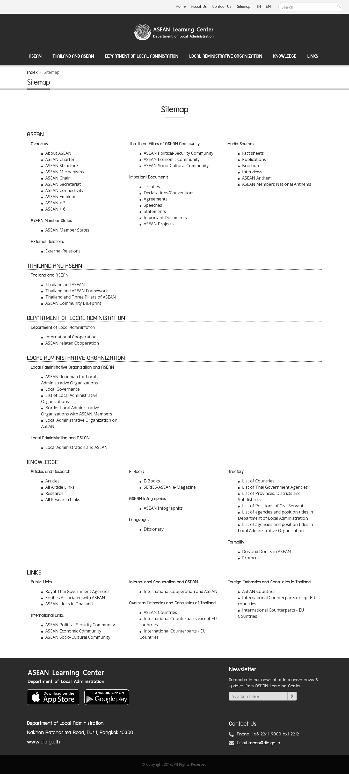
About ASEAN (56, 153)
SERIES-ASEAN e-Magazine (168, 487)
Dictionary (152, 529)
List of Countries (256, 481)
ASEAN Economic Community (170, 159)
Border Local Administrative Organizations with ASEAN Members (76, 411)
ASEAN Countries (158, 612)
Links (312, 56)
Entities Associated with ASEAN (73, 597)
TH (259, 6)
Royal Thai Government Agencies (75, 591)
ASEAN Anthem (255, 178)
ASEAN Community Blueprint (71, 303)
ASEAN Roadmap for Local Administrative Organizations (69, 380)
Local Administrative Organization (225, 56)
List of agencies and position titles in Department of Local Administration (275, 515)
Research (52, 493)
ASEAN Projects (157, 224)
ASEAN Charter (58, 159)
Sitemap (244, 6)
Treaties (150, 186)
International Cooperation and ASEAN (178, 591)
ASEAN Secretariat (61, 184)
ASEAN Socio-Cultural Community (174, 165)
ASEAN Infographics (161, 508)
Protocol (248, 558)
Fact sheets (251, 153)
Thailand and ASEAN (73, 56)
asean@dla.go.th (264, 743)
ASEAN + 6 (53, 209)
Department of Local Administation (141, 56)
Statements (153, 211)
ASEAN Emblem (58, 196)
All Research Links (60, 499)
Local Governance (60, 389)
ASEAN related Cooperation (70, 343)
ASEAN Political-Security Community (176, 153)
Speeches (151, 205)
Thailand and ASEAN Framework (74, 291)
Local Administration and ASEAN (74, 447)
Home (181, 6)
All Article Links (58, 487)
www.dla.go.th (43, 742)
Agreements (154, 199)
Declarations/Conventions (167, 193)
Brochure (249, 165)
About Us (199, 6)
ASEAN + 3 (53, 203)
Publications (252, 159)
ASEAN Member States (65, 230)
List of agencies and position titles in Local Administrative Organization (275, 527)
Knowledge (284, 56)
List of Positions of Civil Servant (270, 506)
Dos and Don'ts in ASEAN (264, 551)
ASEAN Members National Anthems (274, 184)
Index (32, 72)
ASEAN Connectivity (62, 190)
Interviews (250, 172)
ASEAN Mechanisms (62, 172)
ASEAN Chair (55, 178)
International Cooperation (69, 337)
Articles (50, 481)
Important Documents (163, 217)
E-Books (150, 481)
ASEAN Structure (59, 165)
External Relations (61, 251)
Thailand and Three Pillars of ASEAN (78, 297)
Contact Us (221, 6)
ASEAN (35, 56)
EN (268, 6)
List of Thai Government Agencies (273, 487)
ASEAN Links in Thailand (67, 604)
